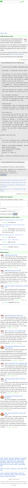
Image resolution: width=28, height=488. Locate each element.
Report (17, 464)
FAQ (10, 477)
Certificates (7, 476)
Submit (15, 215)
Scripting (21, 464)
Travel (6, 477)
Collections (14, 470)
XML (6, 33)
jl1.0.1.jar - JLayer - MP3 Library (10, 241)
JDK (12, 462)
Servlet (12, 465)
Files (1, 476)
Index (18, 470)
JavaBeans (3, 462)
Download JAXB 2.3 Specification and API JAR (14, 182)
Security (2, 465)
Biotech (6, 459)
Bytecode (11, 459)
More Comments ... (5, 250)
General (6, 461)
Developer (7, 474)
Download (3, 175)
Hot (5, 470)
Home (1, 33)
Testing (20, 465)
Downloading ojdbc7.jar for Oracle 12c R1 (12, 236)
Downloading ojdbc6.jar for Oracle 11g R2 (12, 221)
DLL (23, 474)
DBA (12, 474)
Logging (18, 462)
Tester (2, 474)
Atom (25, 470)
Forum (14, 477)
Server (7, 465)
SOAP (15, 465)
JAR (20, 474)
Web (24, 465)
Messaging (3, 464)
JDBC (8, 462)
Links (16, 476)
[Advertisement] (14, 18)
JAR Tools (22, 461)
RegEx (12, 476)
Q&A (19, 476)
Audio (2, 459)
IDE (18, 461)
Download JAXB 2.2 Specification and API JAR (14, 180)
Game (1, 461)
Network (9, 464)
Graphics (11, 461)
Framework (24, 459)
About (8, 470)
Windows (16, 474)
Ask (1, 471)
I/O (15, 461)
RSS (22, 470)
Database (17, 459)
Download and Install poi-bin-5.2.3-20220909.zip (14, 245)
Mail (22, 462)
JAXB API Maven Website (16, 54)
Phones (2, 477)
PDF (13, 464)
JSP (15, 462)
